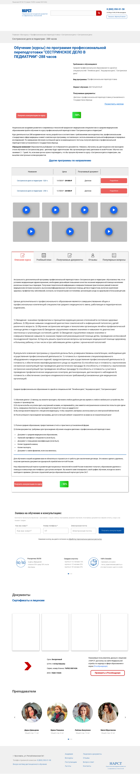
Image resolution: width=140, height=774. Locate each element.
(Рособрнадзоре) (100, 666)
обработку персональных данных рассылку (85, 539)
